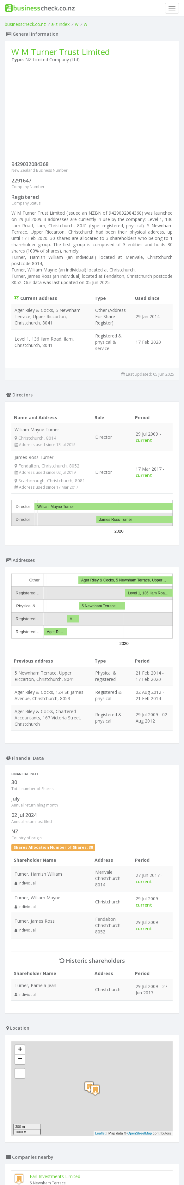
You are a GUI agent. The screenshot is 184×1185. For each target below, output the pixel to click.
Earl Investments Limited (55, 1176)
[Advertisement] (92, 113)
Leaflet (100, 1133)
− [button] (20, 1059)
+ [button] (20, 1050)
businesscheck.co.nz (25, 24)
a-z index (60, 24)
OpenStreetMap (139, 1133)
